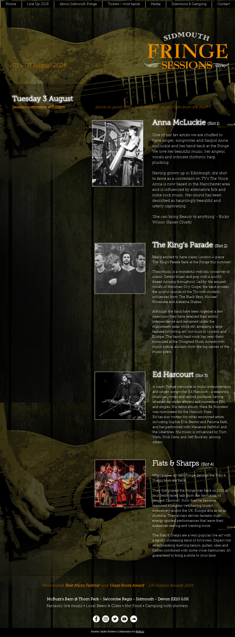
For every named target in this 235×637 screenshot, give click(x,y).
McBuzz (140, 631)
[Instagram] (105, 618)
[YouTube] (124, 618)
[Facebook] (96, 618)
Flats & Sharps (175, 464)
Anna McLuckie (179, 123)
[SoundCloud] (133, 618)
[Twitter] (115, 618)
